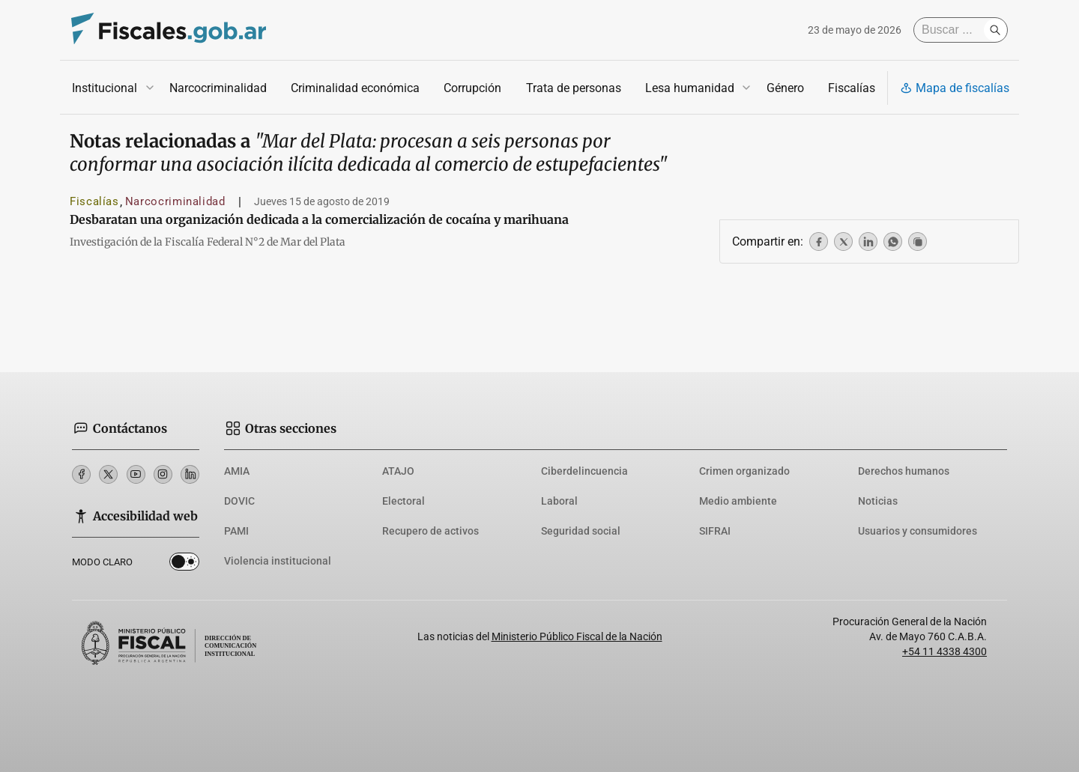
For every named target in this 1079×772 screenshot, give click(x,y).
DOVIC (239, 501)
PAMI (236, 531)
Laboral (559, 501)
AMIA (237, 471)
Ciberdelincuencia (584, 471)
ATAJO (398, 471)
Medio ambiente (738, 501)
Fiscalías (851, 88)
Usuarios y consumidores (917, 531)
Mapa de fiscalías (954, 88)
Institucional (104, 88)
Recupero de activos (430, 531)
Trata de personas (573, 88)
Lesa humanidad (689, 88)
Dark (184, 564)
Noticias (878, 501)
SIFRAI (715, 531)
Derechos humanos (903, 471)
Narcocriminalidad (218, 88)
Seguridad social (580, 531)
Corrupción (472, 88)
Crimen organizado (744, 471)
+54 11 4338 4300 (944, 651)
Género (785, 88)
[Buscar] (952, 29)
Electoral (403, 501)
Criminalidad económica (355, 88)
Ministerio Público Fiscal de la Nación (577, 636)
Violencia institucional (277, 561)
